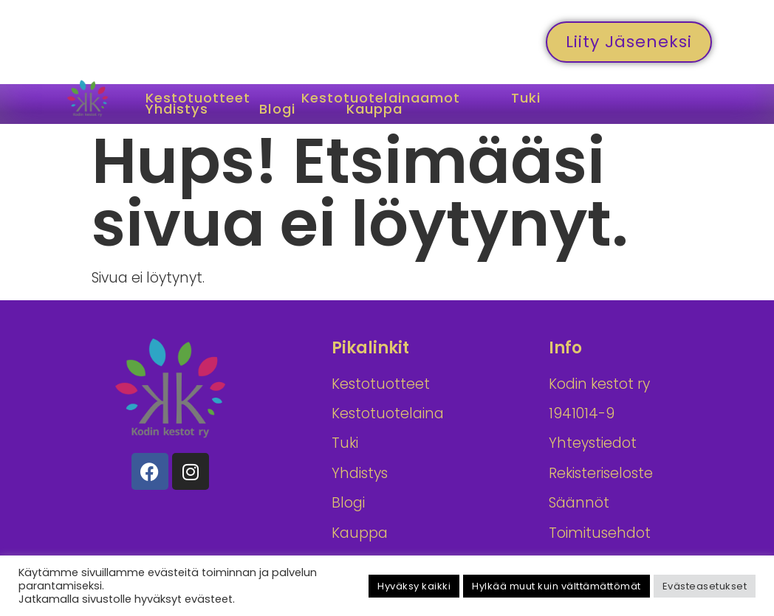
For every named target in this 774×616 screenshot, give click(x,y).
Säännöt (579, 503)
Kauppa (389, 110)
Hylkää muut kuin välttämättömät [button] (556, 586)
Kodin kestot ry (599, 384)
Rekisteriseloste (601, 473)
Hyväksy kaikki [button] (414, 586)
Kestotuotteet (202, 98)
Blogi (286, 110)
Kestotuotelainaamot (395, 98)
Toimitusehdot (600, 533)
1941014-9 (581, 413)
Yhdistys (180, 110)
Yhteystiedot (593, 443)
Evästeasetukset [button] (704, 586)
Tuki (550, 98)
